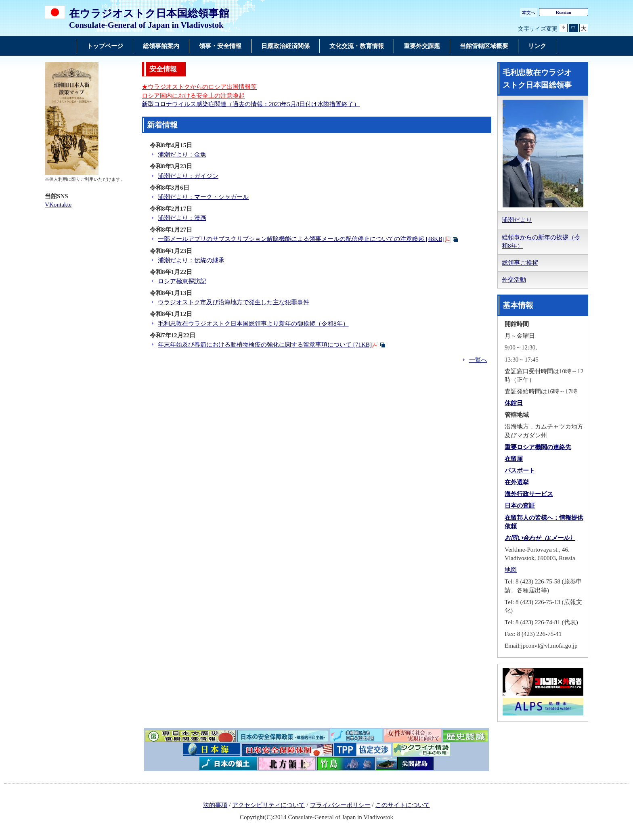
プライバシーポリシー (340, 805)
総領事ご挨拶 (520, 262)
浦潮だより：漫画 (182, 218)
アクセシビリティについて (268, 805)
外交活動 (514, 279)
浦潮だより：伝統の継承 (191, 260)
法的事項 (215, 805)
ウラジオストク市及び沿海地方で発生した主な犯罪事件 (233, 302)
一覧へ (478, 360)
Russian (563, 12)
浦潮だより (517, 220)
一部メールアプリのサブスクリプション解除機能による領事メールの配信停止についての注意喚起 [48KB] (301, 239)
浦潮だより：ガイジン (188, 176)
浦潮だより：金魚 (182, 154)
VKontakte (58, 204)
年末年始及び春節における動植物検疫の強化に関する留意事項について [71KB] (265, 344)
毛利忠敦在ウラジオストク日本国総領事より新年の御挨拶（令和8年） (253, 323)
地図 (511, 570)
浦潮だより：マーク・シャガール (203, 197)
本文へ (528, 12)
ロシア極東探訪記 (182, 281)
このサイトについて (402, 805)
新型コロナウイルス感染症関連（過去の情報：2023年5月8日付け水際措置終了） (251, 104)
